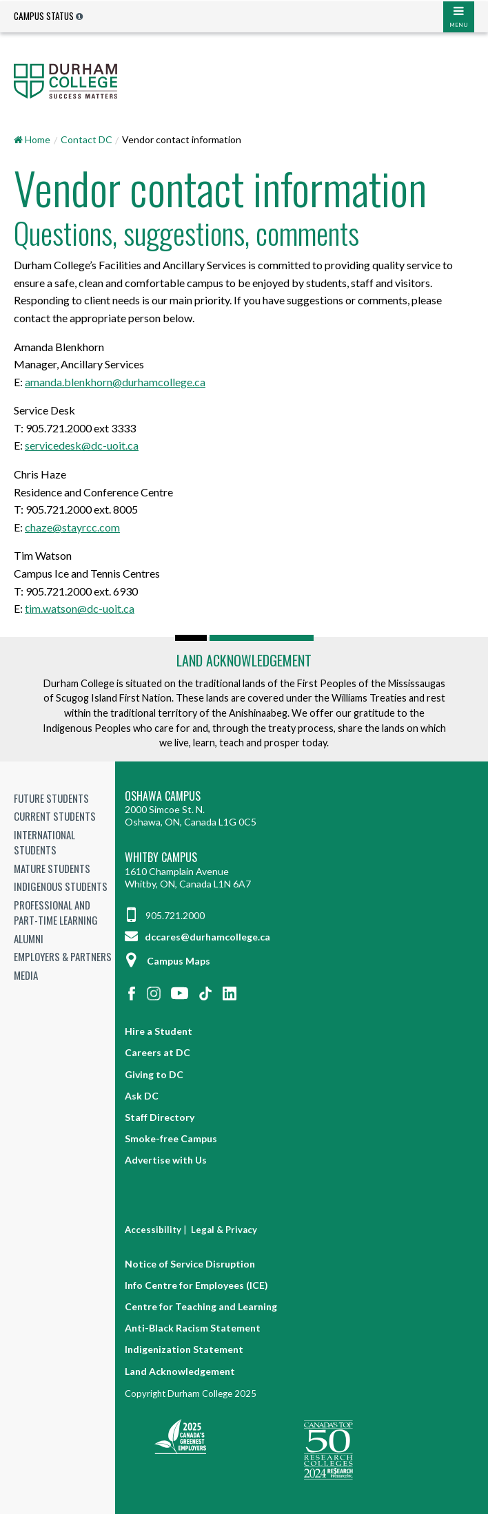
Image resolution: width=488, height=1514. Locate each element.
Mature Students (52, 868)
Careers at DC (157, 1052)
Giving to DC (154, 1074)
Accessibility (153, 1229)
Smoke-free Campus (171, 1138)
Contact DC (86, 139)
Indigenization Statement (184, 1349)
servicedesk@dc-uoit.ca (82, 445)
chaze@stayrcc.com (72, 527)
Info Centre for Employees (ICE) (196, 1285)
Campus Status (44, 16)
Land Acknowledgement (244, 660)
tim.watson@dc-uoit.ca (79, 608)
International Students (44, 842)
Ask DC (142, 1096)
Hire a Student (158, 1031)
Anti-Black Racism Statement (193, 1328)
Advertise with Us (166, 1160)
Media (26, 974)
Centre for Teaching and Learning (201, 1306)
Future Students (51, 798)
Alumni (28, 938)
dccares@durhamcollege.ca (197, 937)
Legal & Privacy (224, 1229)
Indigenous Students (61, 886)
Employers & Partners (63, 956)
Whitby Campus (161, 857)
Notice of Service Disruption (190, 1264)
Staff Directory (159, 1117)
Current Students (55, 815)
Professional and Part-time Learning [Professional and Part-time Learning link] (56, 912)
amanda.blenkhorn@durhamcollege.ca (115, 381)
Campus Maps (167, 961)
